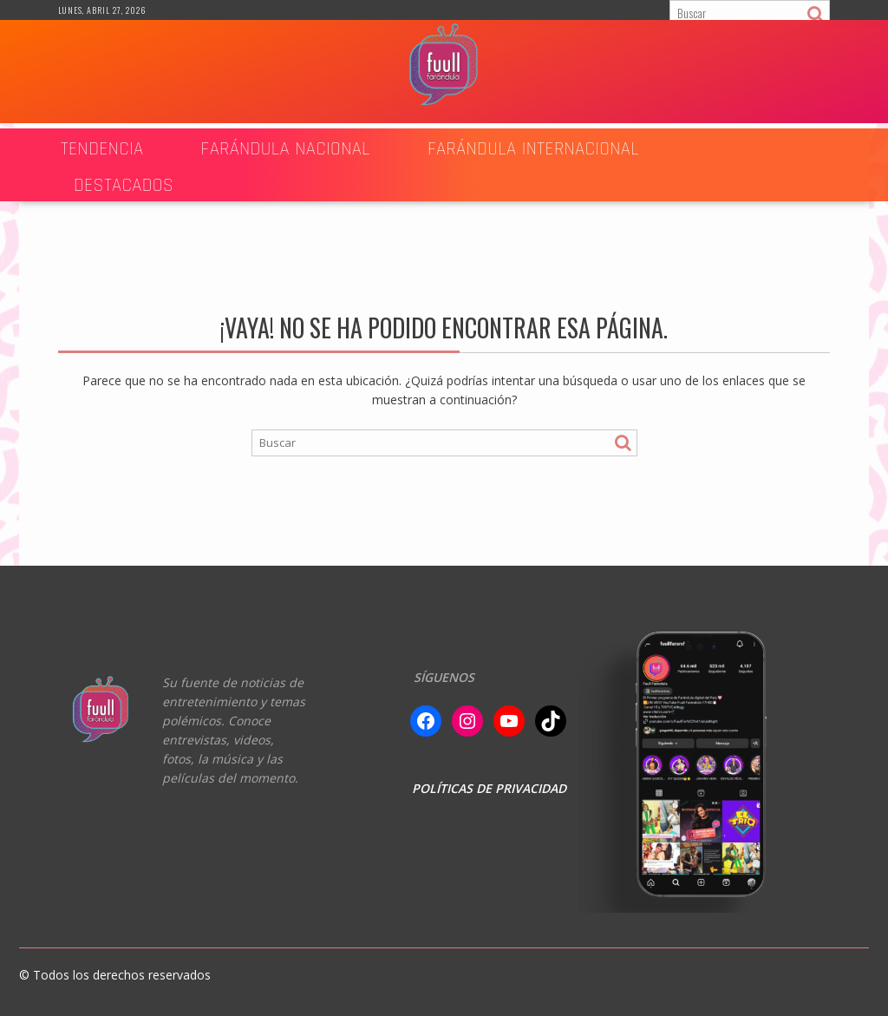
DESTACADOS (123, 185)
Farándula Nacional (285, 149)
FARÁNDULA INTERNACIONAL (533, 149)
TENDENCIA (102, 149)
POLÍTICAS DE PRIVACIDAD (489, 788)
